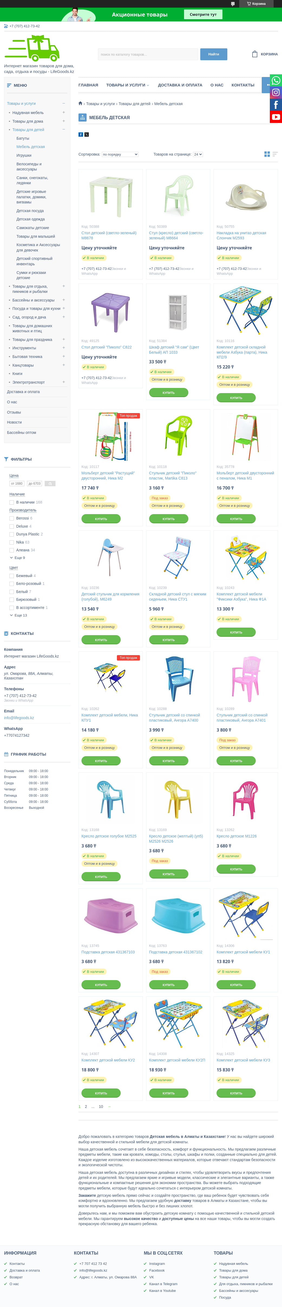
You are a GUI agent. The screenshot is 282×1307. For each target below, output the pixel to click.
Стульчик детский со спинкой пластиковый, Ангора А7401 (242, 717)
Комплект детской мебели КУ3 (243, 1060)
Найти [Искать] (213, 54)
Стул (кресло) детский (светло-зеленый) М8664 (176, 235)
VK (151, 1277)
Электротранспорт (28, 382)
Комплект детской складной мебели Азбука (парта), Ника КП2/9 (242, 352)
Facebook (157, 1270)
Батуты (23, 138)
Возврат (16, 1277)
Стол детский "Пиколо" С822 (106, 347)
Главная (88, 85)
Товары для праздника (32, 339)
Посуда (225, 1297)
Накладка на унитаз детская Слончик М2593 (241, 235)
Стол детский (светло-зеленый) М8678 (108, 235)
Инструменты (24, 348)
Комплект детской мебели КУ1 (243, 952)
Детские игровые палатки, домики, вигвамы (31, 196)
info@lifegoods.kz (19, 718)
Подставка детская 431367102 (175, 952)
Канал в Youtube (162, 1291)
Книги (17, 373)
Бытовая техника (27, 356)
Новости (14, 422)
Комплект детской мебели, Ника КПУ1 (109, 717)
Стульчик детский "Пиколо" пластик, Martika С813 (172, 475)
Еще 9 (20, 558)
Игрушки (24, 155)
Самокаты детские (33, 228)
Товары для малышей (36, 236)
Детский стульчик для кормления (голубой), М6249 (110, 596)
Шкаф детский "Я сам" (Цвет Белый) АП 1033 (174, 349)
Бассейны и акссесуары (238, 1291)
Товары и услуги (21, 103)
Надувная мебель (28, 112)
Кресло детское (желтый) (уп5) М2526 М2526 (176, 838)
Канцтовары (23, 365)
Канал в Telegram (163, 1284)
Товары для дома (27, 121)
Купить (169, 392)
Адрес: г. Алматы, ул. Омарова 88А (108, 1277)
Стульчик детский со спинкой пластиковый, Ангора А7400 (174, 717)
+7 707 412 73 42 (93, 1264)
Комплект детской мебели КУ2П (177, 1060)
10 (101, 1106)
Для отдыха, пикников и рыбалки (246, 1284)
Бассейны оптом (21, 432)
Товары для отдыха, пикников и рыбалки (30, 289)
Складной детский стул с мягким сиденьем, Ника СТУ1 (177, 596)
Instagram (157, 1264)
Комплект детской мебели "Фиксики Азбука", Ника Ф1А (241, 596)
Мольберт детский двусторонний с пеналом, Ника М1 (245, 475)
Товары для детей (28, 130)
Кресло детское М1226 (237, 836)
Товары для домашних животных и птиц (32, 328)
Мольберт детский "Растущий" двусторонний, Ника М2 (108, 475)
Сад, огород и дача (29, 317)
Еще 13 (21, 615)
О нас (12, 402)
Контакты (243, 85)
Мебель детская (31, 147)
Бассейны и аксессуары (33, 300)
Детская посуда (30, 211)
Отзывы (14, 412)
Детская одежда (31, 219)
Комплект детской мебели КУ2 (108, 1060)
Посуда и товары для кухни (36, 308)
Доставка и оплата (23, 392)
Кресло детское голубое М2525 (108, 836)
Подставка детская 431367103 (108, 952)
